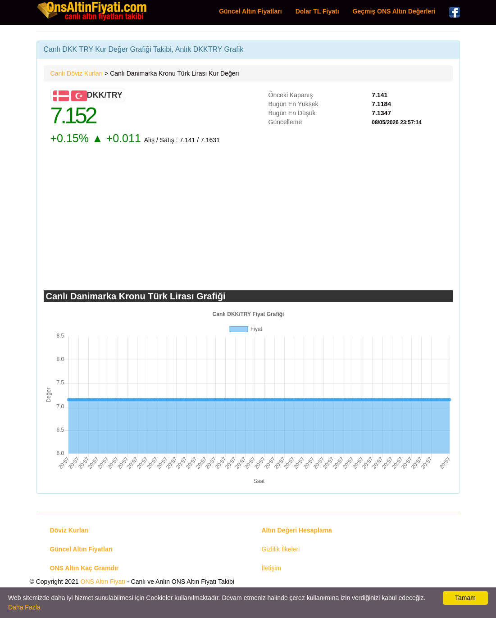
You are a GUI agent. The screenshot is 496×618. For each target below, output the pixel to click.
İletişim (272, 568)
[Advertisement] (248, 218)
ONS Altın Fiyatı (103, 581)
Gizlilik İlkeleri (281, 549)
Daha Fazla (24, 607)
